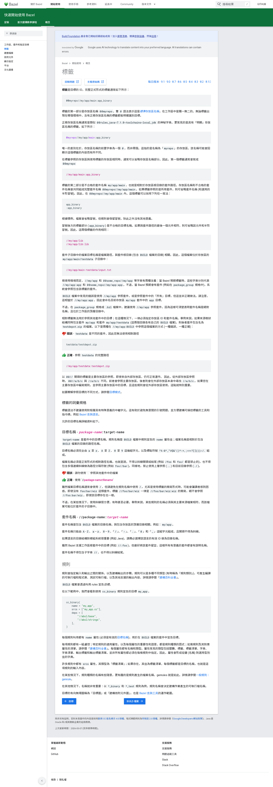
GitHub (261, 4)
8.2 (202, 81)
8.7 (174, 81)
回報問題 (72, 81)
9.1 (163, 81)
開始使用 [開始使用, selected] (55, 4)
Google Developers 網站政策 (187, 718)
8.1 (208, 81)
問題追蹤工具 (169, 754)
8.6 (179, 81)
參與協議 (139, 36)
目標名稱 (122, 637)
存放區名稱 (149, 111)
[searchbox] (23, 33)
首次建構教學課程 (27, 22)
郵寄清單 (122, 36)
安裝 (6, 22)
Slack (165, 759)
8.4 (191, 81)
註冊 (153, 36)
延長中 (108, 4)
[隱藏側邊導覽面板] (41, 780)
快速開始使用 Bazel (19, 15)
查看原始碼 (95, 81)
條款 (53, 779)
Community (126, 4)
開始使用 (76, 63)
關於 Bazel (36, 4)
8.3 (196, 81)
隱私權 (63, 779)
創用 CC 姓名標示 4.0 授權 (111, 718)
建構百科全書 (167, 577)
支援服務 (167, 748)
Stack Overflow (170, 765)
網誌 (53, 748)
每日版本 (153, 81)
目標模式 (114, 392)
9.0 (168, 81)
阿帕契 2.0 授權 (149, 718)
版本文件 (146, 4)
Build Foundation (71, 36)
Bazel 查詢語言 (88, 414)
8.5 (185, 81)
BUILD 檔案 (135, 701)
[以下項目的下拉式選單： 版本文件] (156, 4)
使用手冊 (73, 4)
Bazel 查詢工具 (148, 693)
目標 (68, 701)
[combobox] (233, 4)
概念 (88, 63)
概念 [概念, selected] (47, 22)
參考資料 (91, 4)
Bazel (65, 63)
